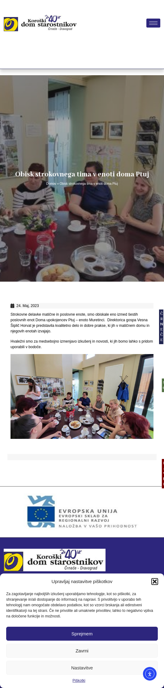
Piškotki (78, 680)
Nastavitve (82, 667)
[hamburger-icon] (153, 23)
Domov (51, 183)
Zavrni (82, 650)
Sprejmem (82, 633)
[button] (155, 581)
